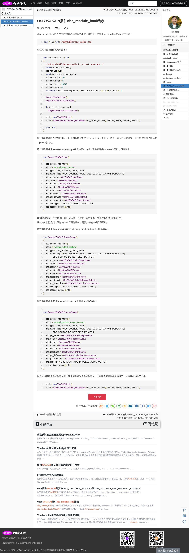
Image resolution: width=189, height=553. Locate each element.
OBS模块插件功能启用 (12, 17)
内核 (46, 3)
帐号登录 (166, 3)
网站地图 (63, 550)
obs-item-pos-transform (172, 78)
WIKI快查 (77, 3)
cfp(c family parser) (170, 58)
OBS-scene (167, 82)
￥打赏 (97, 397)
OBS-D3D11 (168, 66)
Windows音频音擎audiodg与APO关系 (56, 448)
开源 (61, 3)
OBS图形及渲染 (169, 110)
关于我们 (38, 550)
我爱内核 (175, 32)
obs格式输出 (168, 114)
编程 (39, 3)
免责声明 (47, 550)
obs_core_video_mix (171, 102)
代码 (68, 3)
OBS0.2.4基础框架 (170, 98)
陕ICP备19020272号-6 (76, 550)
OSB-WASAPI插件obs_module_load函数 (19, 21)
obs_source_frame (170, 106)
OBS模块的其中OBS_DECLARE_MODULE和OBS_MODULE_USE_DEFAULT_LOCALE (88, 488)
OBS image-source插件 (172, 62)
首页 (32, 3)
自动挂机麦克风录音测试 (50, 475)
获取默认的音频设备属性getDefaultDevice (58, 434)
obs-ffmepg (167, 74)
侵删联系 (55, 550)
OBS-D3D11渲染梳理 (171, 70)
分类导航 (168, 45)
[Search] (142, 3)
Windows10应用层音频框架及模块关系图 (58, 515)
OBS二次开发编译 (170, 50)
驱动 (54, 3)
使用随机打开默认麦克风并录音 (58, 465)
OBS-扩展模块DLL (171, 90)
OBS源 (165, 118)
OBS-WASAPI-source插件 (173, 86)
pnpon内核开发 (26, 550)
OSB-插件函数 (58, 501)
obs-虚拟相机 (168, 94)
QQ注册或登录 (178, 3)
